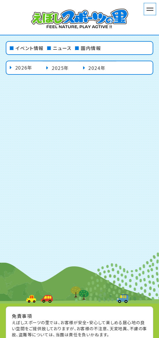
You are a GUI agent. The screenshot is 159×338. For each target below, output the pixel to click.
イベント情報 (30, 48)
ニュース (62, 48)
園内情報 (91, 48)
